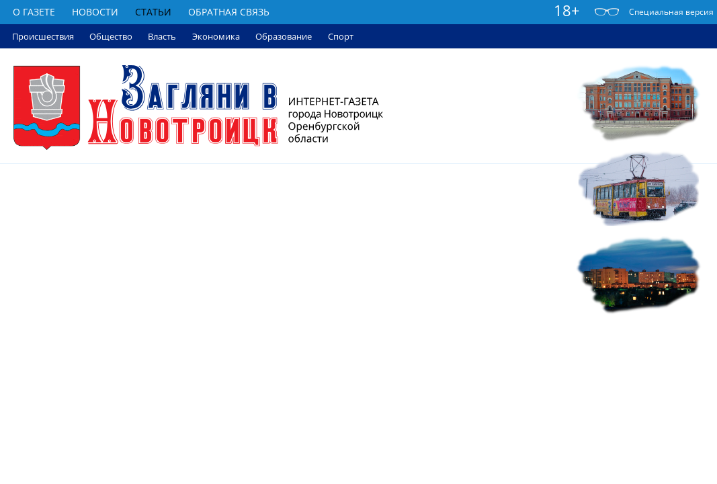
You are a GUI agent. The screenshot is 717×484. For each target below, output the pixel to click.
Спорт (340, 36)
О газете (34, 11)
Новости (95, 11)
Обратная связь (228, 11)
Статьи (153, 11)
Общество (110, 36)
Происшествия (43, 36)
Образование (283, 36)
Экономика (216, 36)
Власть (162, 36)
